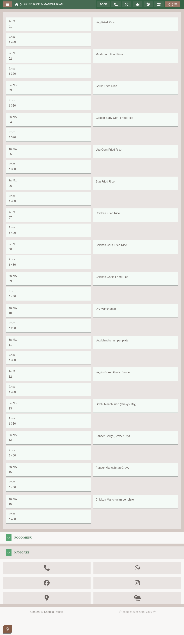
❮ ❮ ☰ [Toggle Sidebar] (172, 4)
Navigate (21, 552)
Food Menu (23, 537)
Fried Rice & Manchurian (43, 4)
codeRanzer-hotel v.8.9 (139, 611)
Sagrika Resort (53, 611)
